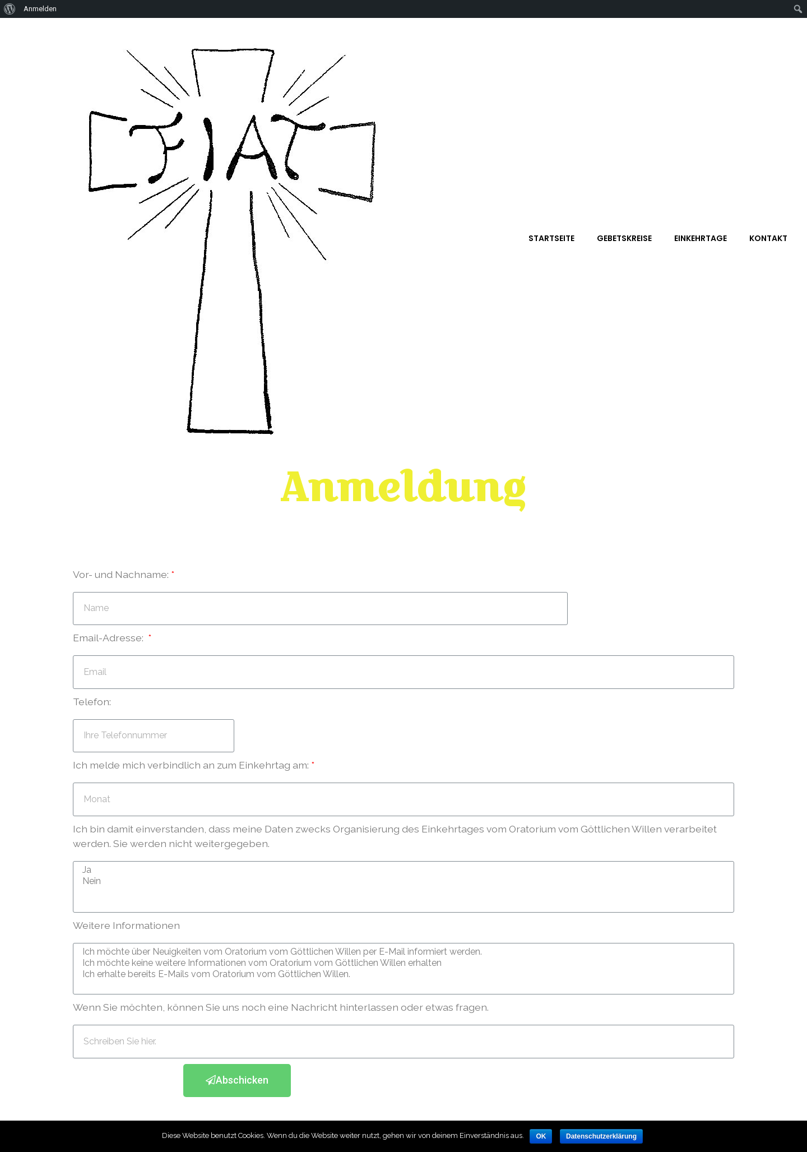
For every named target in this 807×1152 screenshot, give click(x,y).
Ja (401, 870)
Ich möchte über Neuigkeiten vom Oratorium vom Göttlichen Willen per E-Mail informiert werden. (401, 951)
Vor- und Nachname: (121, 574)
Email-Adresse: (109, 638)
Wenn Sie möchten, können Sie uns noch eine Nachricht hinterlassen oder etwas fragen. (281, 1007)
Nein (401, 881)
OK (541, 1136)
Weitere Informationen (126, 925)
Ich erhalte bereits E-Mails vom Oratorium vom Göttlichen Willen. (401, 974)
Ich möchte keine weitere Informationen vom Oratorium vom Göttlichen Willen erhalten (401, 963)
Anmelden (40, 8)
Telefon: (92, 701)
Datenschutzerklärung (601, 1136)
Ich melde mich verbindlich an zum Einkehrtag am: (191, 765)
